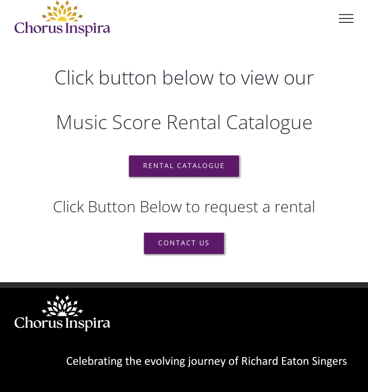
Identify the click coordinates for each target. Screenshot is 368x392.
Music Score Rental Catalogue (184, 121)
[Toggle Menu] (346, 18)
